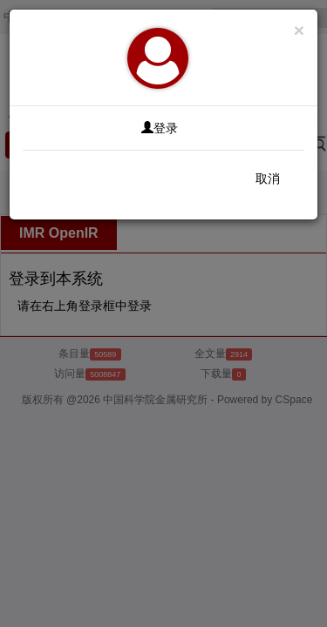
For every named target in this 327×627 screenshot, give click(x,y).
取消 (267, 178)
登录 (159, 128)
